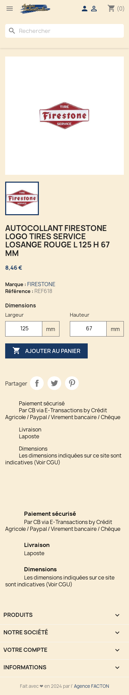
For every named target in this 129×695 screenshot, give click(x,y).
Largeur (14, 315)
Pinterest (72, 383)
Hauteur (79, 315)
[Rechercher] (64, 31)
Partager (37, 383)
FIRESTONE (41, 284)
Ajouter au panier (46, 350)
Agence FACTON (91, 686)
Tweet (54, 383)
